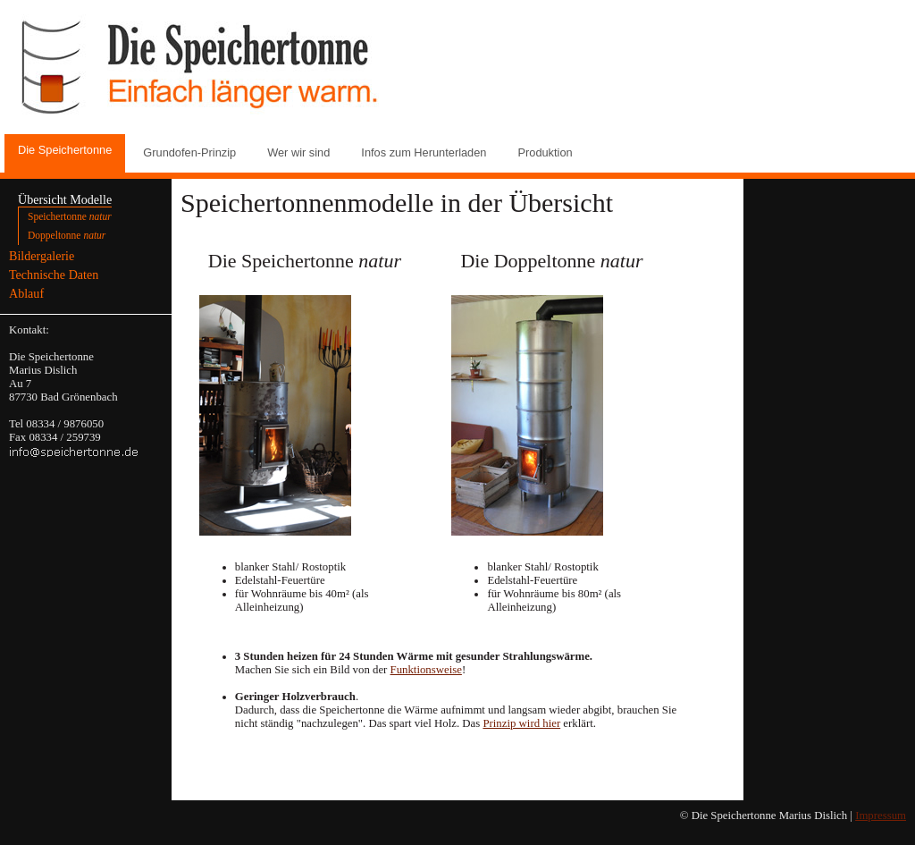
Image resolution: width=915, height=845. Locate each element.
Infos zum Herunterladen (423, 152)
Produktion (544, 152)
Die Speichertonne (65, 149)
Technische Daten (53, 274)
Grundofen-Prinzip (189, 152)
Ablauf (26, 293)
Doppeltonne (66, 235)
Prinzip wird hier (521, 723)
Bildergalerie (41, 256)
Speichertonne (70, 216)
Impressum (880, 815)
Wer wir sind (298, 152)
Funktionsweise (426, 669)
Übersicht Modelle (65, 199)
